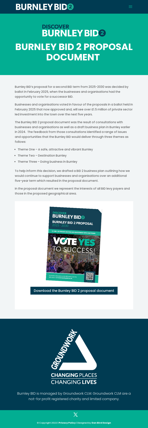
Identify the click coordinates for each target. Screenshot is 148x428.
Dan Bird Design (101, 422)
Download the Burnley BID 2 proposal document (74, 290)
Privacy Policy (67, 422)
